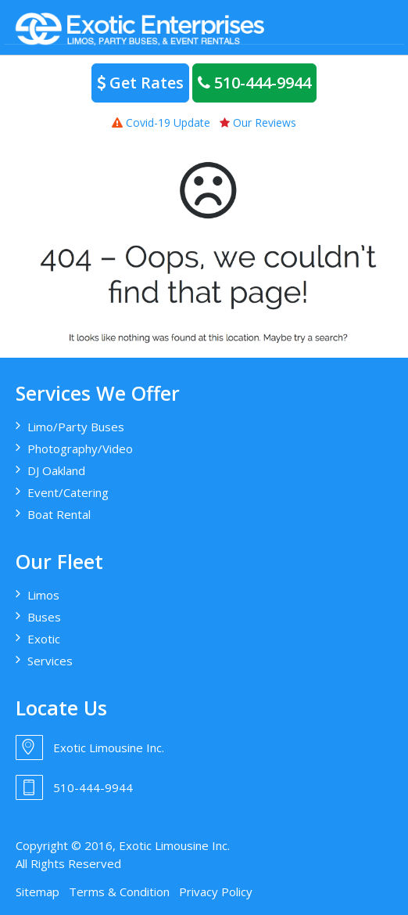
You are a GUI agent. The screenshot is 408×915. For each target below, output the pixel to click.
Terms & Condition (119, 891)
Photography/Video (80, 448)
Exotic (43, 639)
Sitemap (37, 891)
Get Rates (140, 82)
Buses (44, 617)
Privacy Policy (215, 891)
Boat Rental (59, 514)
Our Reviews (258, 122)
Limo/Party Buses (75, 426)
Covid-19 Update (161, 122)
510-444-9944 (254, 82)
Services (50, 660)
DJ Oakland (56, 470)
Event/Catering (68, 492)
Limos (43, 595)
